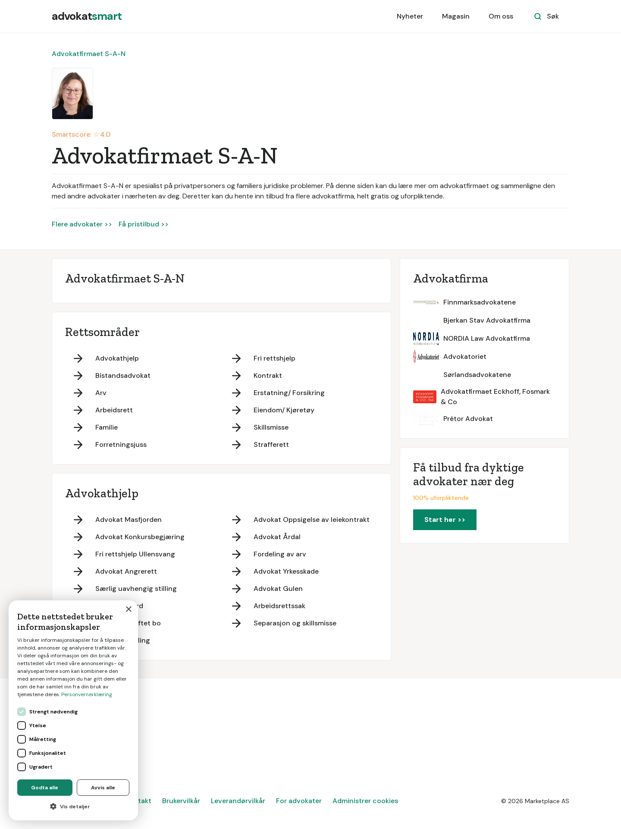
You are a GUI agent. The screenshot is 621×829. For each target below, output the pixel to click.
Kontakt (138, 800)
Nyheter (410, 16)
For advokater (299, 800)
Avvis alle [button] (103, 787)
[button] (73, 806)
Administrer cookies (365, 800)
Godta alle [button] (44, 787)
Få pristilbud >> (144, 224)
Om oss (501, 16)
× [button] (128, 609)
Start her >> (444, 519)
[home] (87, 16)
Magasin (456, 16)
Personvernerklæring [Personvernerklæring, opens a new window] (86, 694)
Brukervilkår (181, 800)
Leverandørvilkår (238, 800)
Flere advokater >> (82, 224)
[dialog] (73, 710)
